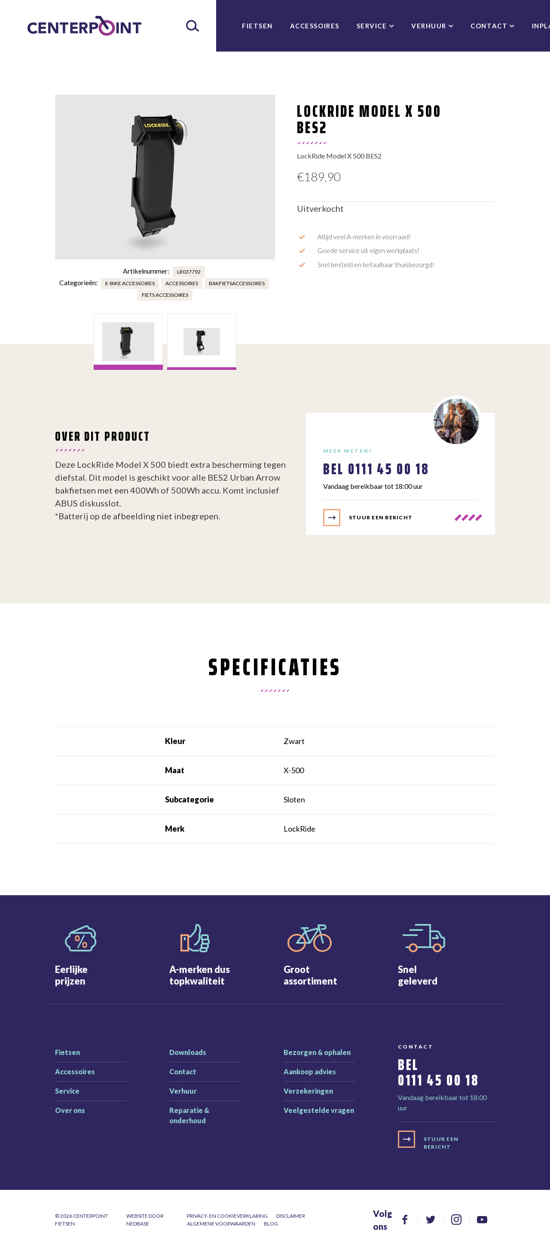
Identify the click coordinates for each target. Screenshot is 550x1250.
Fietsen (257, 26)
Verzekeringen (308, 1091)
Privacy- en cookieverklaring (227, 1216)
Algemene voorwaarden (221, 1223)
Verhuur (428, 26)
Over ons (70, 1110)
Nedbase (137, 1223)
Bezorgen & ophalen (317, 1052)
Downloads (187, 1052)
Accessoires (314, 26)
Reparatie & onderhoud (189, 1115)
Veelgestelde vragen (319, 1110)
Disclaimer (290, 1216)
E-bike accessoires (130, 283)
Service (372, 26)
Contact (489, 26)
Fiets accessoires (165, 295)
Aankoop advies (310, 1071)
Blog (271, 1223)
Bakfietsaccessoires (237, 283)
